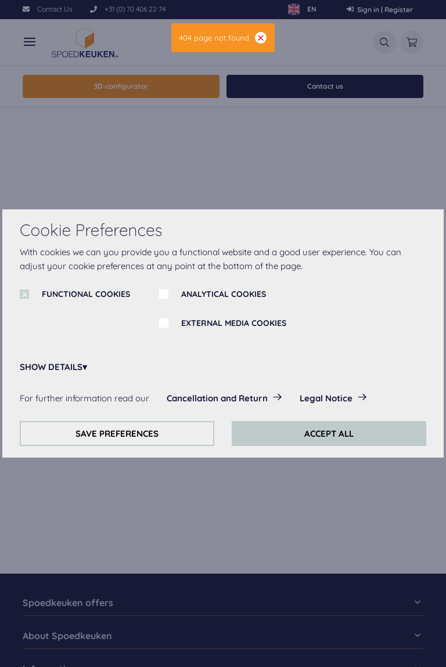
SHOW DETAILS (51, 366)
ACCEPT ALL (329, 433)
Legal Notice (326, 398)
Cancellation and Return (217, 398)
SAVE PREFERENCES (117, 433)
